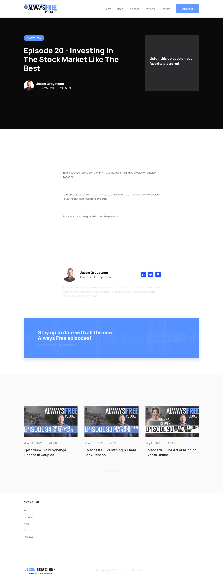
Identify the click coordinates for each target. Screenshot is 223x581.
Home (107, 9)
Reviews (150, 9)
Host (120, 9)
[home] (41, 8)
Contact (166, 9)
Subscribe (188, 8)
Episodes (133, 9)
